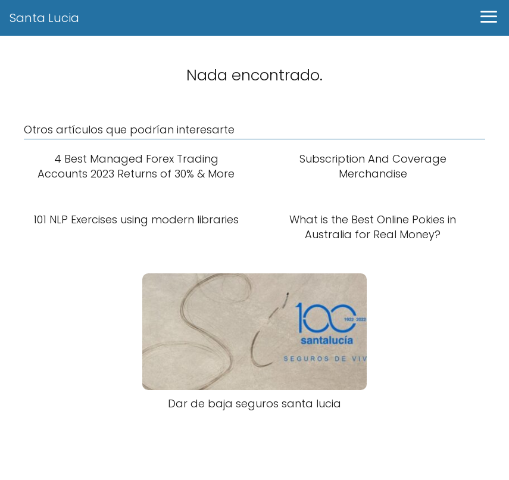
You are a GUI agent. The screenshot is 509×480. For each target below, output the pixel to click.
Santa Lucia (44, 18)
